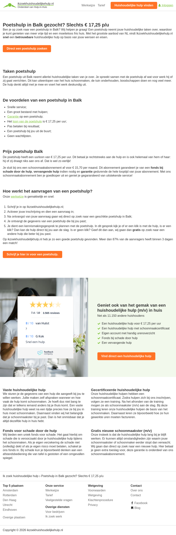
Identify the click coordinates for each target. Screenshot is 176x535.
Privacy (93, 504)
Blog (137, 507)
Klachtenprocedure (100, 500)
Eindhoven (10, 509)
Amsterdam (10, 490)
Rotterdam (10, 495)
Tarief (101, 5)
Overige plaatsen (14, 517)
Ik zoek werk (53, 516)
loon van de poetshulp (27, 121)
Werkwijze (88, 5)
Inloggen (165, 5)
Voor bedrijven (54, 511)
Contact (136, 495)
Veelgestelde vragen (58, 500)
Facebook (141, 503)
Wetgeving (95, 495)
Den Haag (9, 500)
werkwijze (17, 196)
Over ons (137, 490)
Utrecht (7, 504)
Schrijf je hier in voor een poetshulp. (32, 254)
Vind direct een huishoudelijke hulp (126, 356)
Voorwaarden (97, 490)
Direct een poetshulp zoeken (27, 48)
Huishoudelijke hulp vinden (134, 5)
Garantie (13, 116)
